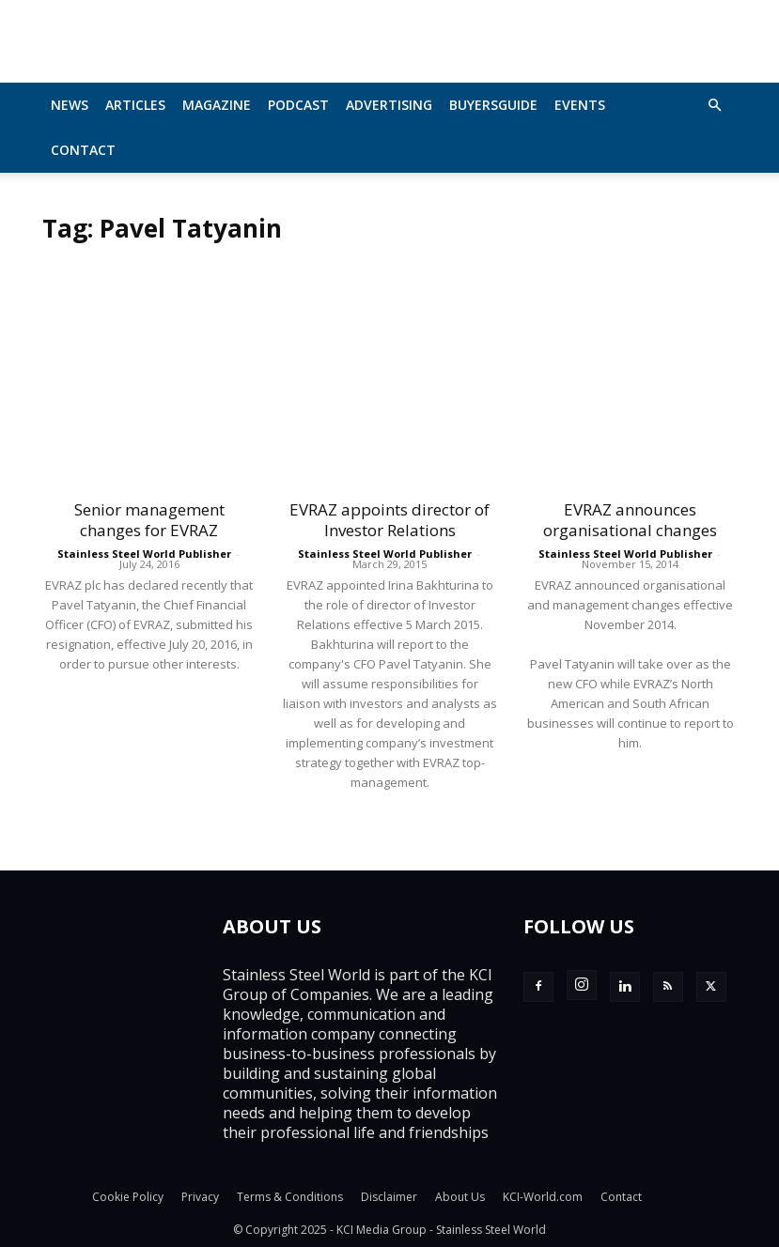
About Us (460, 1197)
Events (579, 105)
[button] (715, 105)
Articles (135, 105)
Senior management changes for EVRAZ (149, 520)
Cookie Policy (128, 1197)
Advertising (389, 105)
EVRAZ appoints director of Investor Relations (389, 520)
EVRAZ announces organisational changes (630, 520)
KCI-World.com (543, 1197)
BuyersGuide (493, 105)
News (69, 105)
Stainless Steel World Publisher (144, 554)
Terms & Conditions (290, 1197)
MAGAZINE (216, 105)
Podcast (298, 105)
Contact (83, 150)
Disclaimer (389, 1197)
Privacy (200, 1197)
